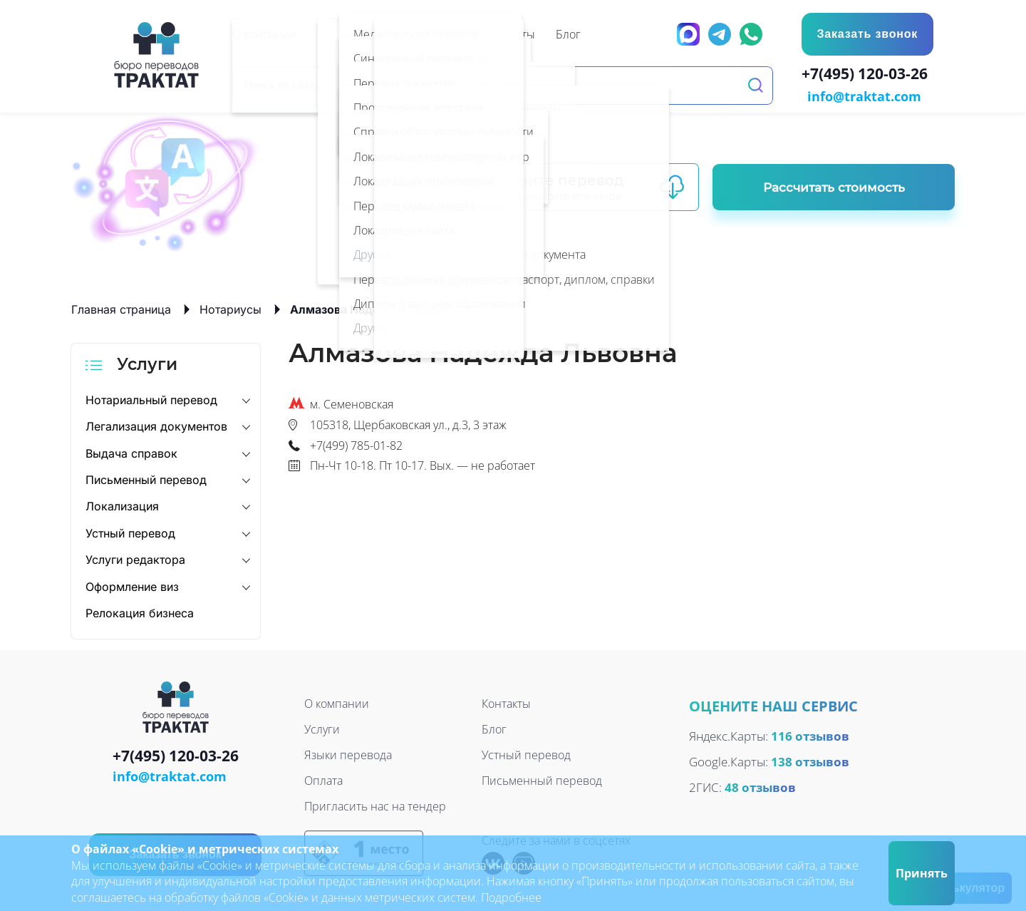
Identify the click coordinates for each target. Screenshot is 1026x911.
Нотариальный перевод (151, 398)
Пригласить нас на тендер (375, 805)
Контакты (506, 703)
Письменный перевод (146, 478)
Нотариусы (230, 308)
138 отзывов (810, 760)
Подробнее (511, 897)
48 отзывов (760, 786)
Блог (494, 728)
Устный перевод (130, 532)
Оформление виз (132, 585)
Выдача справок (131, 452)
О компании (336, 703)
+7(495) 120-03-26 (867, 75)
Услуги (322, 728)
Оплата (323, 780)
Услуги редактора (135, 558)
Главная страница (121, 308)
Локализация (122, 505)
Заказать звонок (866, 34)
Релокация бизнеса (140, 611)
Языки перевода (348, 754)
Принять (922, 873)
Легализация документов (156, 425)
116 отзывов (810, 734)
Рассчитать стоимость (834, 186)
